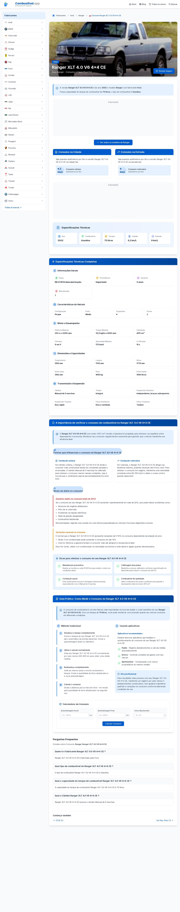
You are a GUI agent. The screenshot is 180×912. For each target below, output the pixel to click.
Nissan (24, 134)
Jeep (24, 101)
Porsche (24, 148)
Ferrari (24, 55)
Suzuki (24, 167)
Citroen (24, 42)
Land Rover (24, 115)
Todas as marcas (13, 207)
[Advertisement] (72, 118)
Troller (24, 187)
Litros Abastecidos (141, 711)
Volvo (24, 200)
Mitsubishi (24, 128)
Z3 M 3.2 (58, 820)
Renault (24, 154)
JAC (24, 95)
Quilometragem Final (106, 711)
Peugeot (24, 141)
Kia (24, 108)
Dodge (24, 48)
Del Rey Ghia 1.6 (165, 820)
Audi (24, 22)
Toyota (24, 181)
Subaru (24, 161)
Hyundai (24, 88)
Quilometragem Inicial (70, 711)
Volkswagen (24, 194)
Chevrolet (24, 35)
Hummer (24, 81)
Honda (24, 75)
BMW (24, 29)
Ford (24, 68)
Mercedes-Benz (24, 121)
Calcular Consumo (113, 724)
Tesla (24, 174)
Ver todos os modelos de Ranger (113, 142)
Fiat (24, 62)
